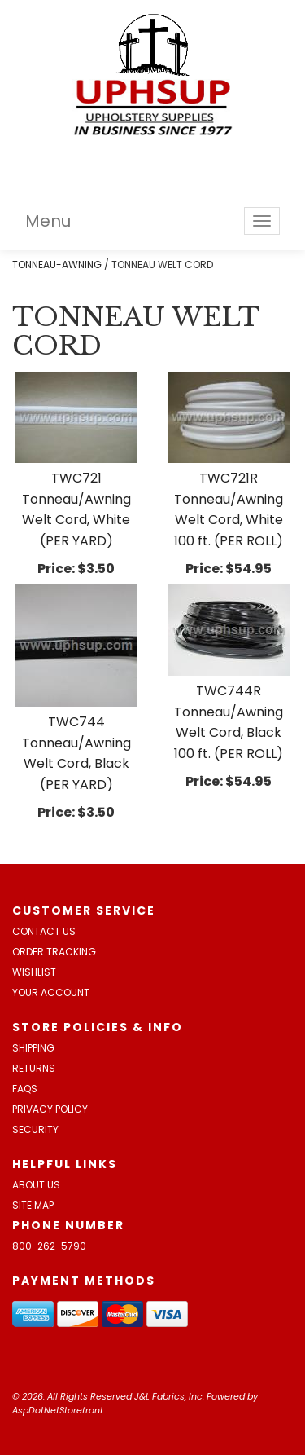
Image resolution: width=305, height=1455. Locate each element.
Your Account (50, 992)
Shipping (33, 1048)
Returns (33, 1068)
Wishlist (34, 972)
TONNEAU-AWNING (57, 264)
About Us (36, 1185)
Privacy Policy (50, 1109)
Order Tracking (54, 952)
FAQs (24, 1089)
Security (35, 1129)
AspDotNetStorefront (57, 1410)
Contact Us (44, 931)
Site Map (33, 1205)
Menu (48, 220)
